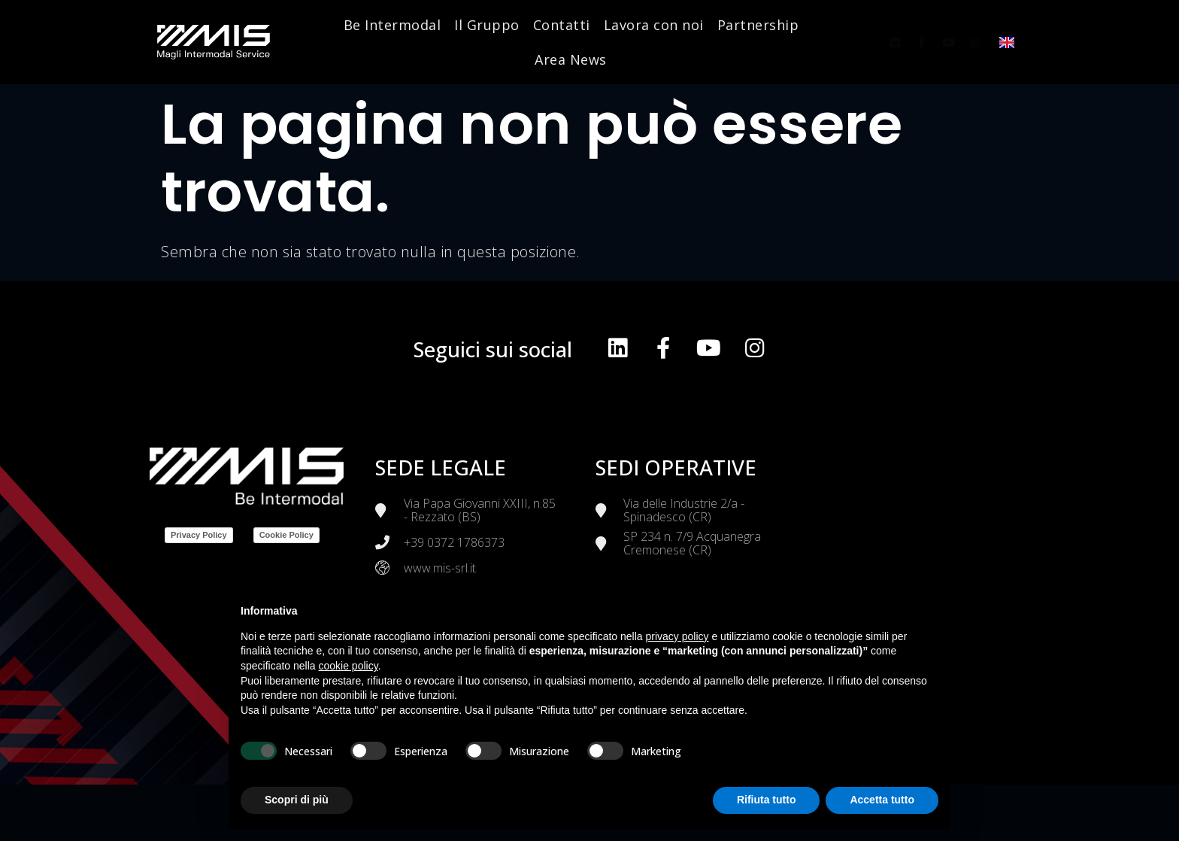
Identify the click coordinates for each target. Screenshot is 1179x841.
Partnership (758, 25)
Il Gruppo (487, 25)
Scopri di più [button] (297, 800)
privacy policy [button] (677, 636)
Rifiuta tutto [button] (766, 800)
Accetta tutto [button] (882, 800)
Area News (571, 59)
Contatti (561, 25)
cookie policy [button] (348, 666)
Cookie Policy (286, 534)
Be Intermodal (392, 25)
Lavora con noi (654, 25)
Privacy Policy (199, 534)
